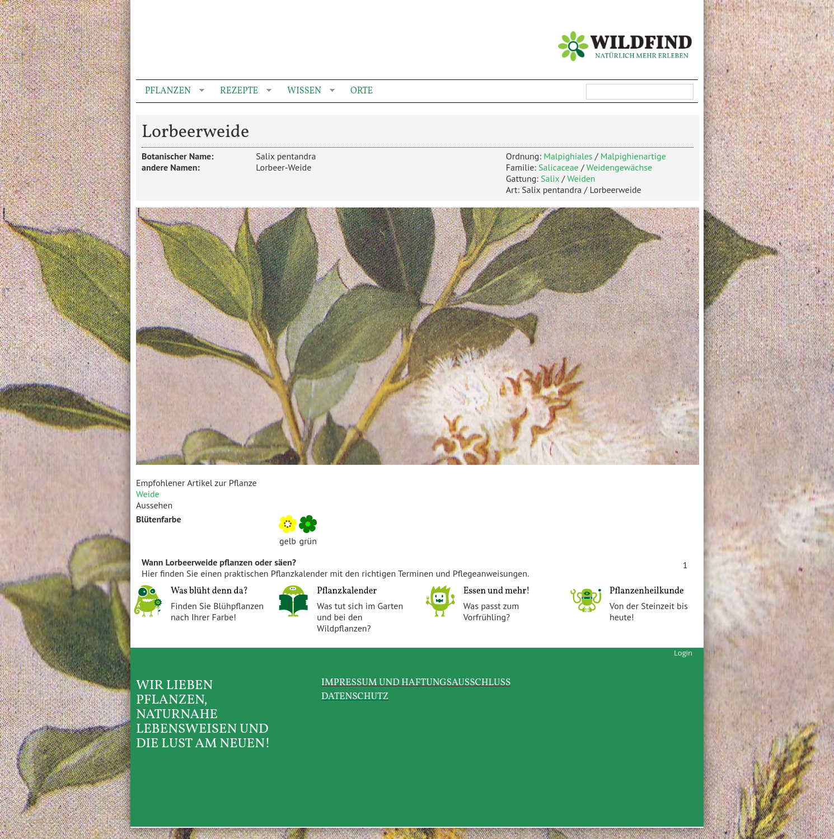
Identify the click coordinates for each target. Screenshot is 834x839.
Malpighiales (567, 156)
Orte (361, 91)
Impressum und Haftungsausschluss (415, 682)
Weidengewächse (620, 167)
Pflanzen (170, 91)
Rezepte (241, 91)
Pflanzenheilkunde (647, 591)
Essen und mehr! (496, 591)
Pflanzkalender (347, 591)
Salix (550, 178)
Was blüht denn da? (209, 591)
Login (683, 653)
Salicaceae (558, 167)
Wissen (306, 91)
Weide (148, 493)
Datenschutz (354, 696)
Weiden (581, 178)
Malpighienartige (633, 156)
